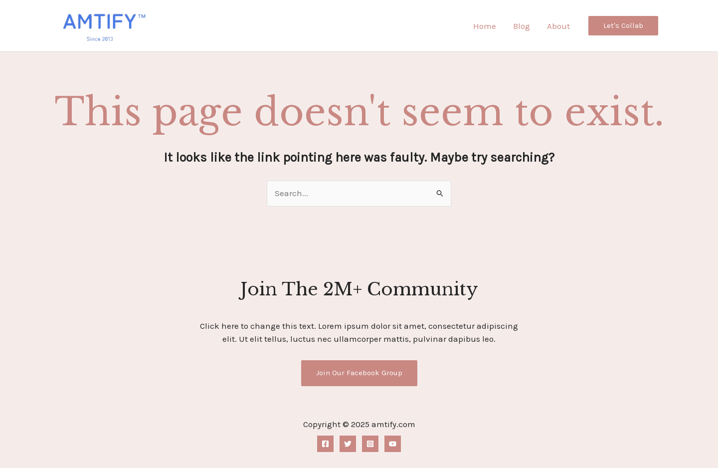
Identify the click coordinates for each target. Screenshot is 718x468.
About (558, 26)
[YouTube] (392, 444)
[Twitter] (348, 444)
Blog (521, 26)
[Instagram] (370, 444)
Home (484, 26)
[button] (623, 25)
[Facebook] (325, 444)
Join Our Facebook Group (359, 372)
